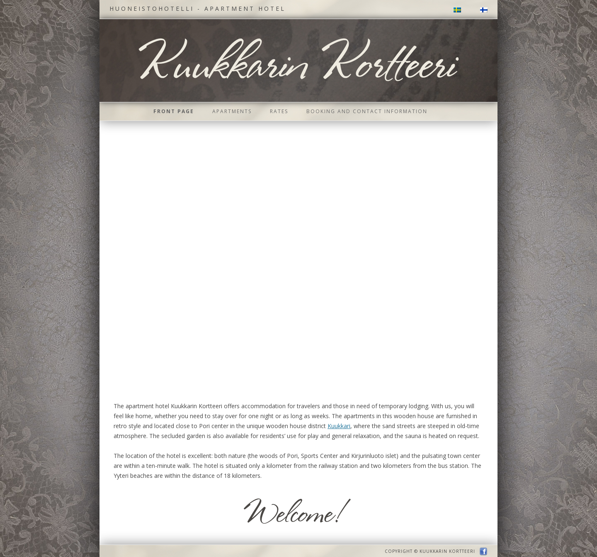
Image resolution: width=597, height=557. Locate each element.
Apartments (232, 111)
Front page (173, 111)
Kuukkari (339, 426)
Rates (279, 111)
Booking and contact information (366, 111)
